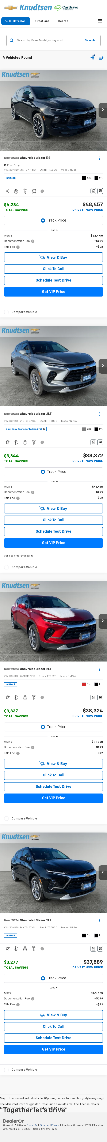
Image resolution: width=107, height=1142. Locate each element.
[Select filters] (92, 58)
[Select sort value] (100, 58)
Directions (42, 21)
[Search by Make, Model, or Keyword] (49, 40)
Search (90, 40)
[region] (53, 241)
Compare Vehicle (24, 312)
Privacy (55, 1125)
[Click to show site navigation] (100, 21)
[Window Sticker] (100, 191)
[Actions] (99, 158)
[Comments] (93, 191)
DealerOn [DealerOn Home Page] (32, 1125)
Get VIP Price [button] (53, 292)
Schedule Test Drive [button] (53, 280)
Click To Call (53, 269)
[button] (15, 21)
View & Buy (53, 257)
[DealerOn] (14, 1121)
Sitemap (44, 1125)
